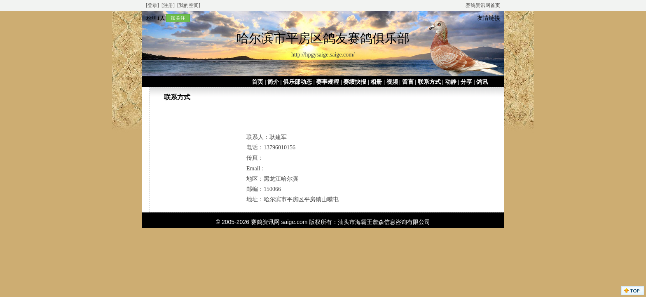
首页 (257, 82)
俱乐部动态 (297, 82)
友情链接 (488, 18)
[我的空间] (188, 5)
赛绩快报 (354, 82)
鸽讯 (482, 82)
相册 (376, 82)
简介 (273, 82)
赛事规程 (327, 82)
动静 (450, 82)
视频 (392, 82)
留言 (408, 82)
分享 (466, 82)
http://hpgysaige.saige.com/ (323, 55)
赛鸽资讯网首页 (483, 5)
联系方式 (429, 82)
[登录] (152, 5)
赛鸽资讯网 (265, 222)
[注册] (168, 5)
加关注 (178, 18)
